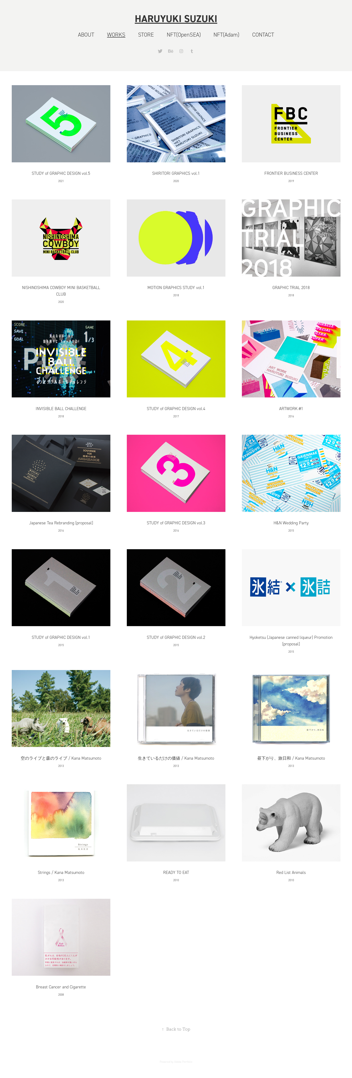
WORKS (116, 34)
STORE (146, 34)
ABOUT (86, 34)
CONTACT (263, 34)
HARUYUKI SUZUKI (176, 18)
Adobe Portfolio (183, 1061)
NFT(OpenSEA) (184, 34)
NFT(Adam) (226, 34)
